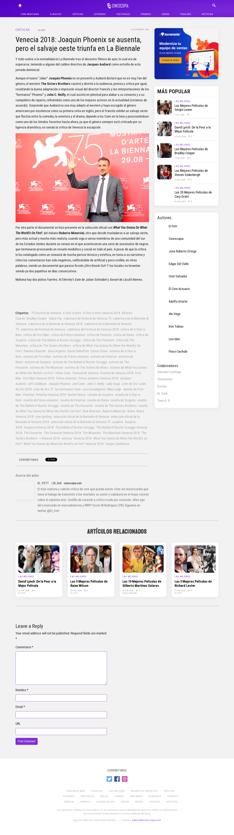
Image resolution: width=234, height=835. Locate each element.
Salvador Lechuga (169, 372)
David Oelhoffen (78, 351)
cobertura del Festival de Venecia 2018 (93, 329)
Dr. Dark (162, 393)
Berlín (104, 796)
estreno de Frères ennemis (71, 357)
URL (18, 724)
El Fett (41, 30)
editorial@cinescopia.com (146, 819)
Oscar (125, 801)
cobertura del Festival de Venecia (42, 329)
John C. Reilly (95, 384)
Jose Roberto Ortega (182, 251)
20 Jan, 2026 (180, 136)
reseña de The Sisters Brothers (116, 406)
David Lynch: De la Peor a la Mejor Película (193, 129)
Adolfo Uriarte (178, 302)
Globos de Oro (106, 801)
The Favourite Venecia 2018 (62, 433)
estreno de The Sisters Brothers (86, 368)
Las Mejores (182, 101)
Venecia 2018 (82, 438)
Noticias (207, 14)
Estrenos (100, 14)
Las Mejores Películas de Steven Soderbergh (191, 173)
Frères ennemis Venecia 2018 (98, 378)
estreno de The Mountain (46, 368)
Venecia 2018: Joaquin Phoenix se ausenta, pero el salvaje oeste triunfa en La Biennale (78, 44)
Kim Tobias (176, 327)
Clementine (164, 379)
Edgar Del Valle (179, 264)
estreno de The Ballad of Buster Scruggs (80, 362)
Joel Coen (78, 384)
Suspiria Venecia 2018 (39, 427)
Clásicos (56, 14)
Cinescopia (176, 239)
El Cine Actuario (179, 289)
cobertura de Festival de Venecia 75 (87, 318)
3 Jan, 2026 (180, 115)
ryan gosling (43, 417)
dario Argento (57, 351)
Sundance (154, 796)
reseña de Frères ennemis (40, 400)
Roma (131, 411)
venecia (66, 438)
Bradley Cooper (37, 318)
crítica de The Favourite (98, 340)
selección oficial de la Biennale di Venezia (81, 417)
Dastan (162, 386)
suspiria (117, 422)
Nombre (21, 690)
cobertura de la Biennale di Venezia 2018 (55, 324)
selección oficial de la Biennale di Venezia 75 (80, 422)
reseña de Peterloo (73, 400)
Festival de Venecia (86, 373)
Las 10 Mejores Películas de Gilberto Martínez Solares (141, 583)
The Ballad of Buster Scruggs (75, 427)
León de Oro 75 (43, 389)
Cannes (119, 796)
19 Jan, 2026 (128, 590)
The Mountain (92, 433)
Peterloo (28, 395)
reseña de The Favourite (77, 406)
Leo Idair (174, 339)
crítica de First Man (36, 335)
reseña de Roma (98, 400)
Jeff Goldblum (37, 384)
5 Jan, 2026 (180, 158)
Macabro (136, 796)
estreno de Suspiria (38, 362)
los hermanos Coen (68, 389)
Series (165, 14)
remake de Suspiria (100, 395)
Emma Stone (99, 351)
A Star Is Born (72, 313)
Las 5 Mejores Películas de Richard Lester (193, 583)
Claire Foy (55, 318)
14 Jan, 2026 (180, 179)
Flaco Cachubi (178, 352)
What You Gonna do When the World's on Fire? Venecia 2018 (63, 444)
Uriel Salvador (178, 276)
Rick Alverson (92, 411)
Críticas (77, 14)
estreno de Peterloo (103, 357)
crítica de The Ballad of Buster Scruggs (54, 340)
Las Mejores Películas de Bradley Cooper (191, 151)
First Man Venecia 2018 (38, 378)
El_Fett (57, 483)
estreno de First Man (37, 357)
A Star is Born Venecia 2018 (101, 313)
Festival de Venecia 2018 (116, 373)
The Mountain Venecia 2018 (121, 433)
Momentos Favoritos (144, 791)
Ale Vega (174, 314)
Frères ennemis (66, 378)
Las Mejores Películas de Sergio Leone (191, 108)
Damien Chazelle (35, 351)
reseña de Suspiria (122, 400)
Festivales (123, 14)
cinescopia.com (73, 483)
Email (19, 707)
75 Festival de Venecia (46, 313)
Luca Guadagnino (93, 389)
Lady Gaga (113, 384)
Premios (146, 14)
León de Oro (130, 384)
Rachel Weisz (77, 395)
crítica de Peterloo (99, 335)
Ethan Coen (63, 373)
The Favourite (33, 433)
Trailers (185, 14)
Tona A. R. (163, 401)
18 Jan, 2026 (180, 201)
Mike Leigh (114, 389)
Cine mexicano (30, 14)
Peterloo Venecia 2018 (51, 395)
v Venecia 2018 (49, 438)
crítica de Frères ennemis (68, 335)
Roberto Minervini (114, 411)
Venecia (69, 801)
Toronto (172, 796)
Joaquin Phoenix (59, 384)
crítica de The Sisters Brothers (50, 346)
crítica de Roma (123, 335)
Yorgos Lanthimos (117, 444)
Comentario (23, 647)
